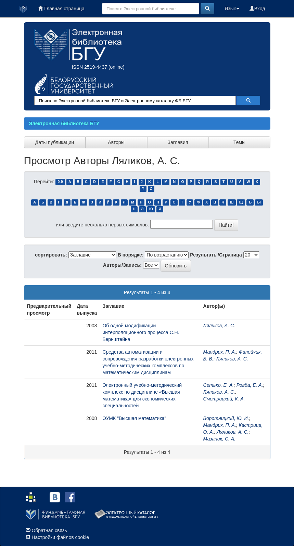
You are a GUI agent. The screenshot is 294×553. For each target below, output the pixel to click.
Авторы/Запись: (122, 265)
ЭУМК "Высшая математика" (134, 418)
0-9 (60, 182)
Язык (232, 8)
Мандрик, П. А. (219, 352)
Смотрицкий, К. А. (224, 398)
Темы (239, 142)
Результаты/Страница (216, 255)
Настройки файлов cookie (60, 537)
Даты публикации (54, 142)
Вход (257, 8)
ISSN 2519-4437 (89, 67)
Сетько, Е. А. (218, 385)
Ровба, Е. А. (250, 385)
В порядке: (131, 255)
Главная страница (61, 8)
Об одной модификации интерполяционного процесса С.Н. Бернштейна (140, 332)
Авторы (116, 142)
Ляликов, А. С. (219, 325)
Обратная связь (49, 530)
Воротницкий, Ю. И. (226, 418)
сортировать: (51, 255)
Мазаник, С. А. (219, 439)
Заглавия (178, 142)
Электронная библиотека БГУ (64, 123)
